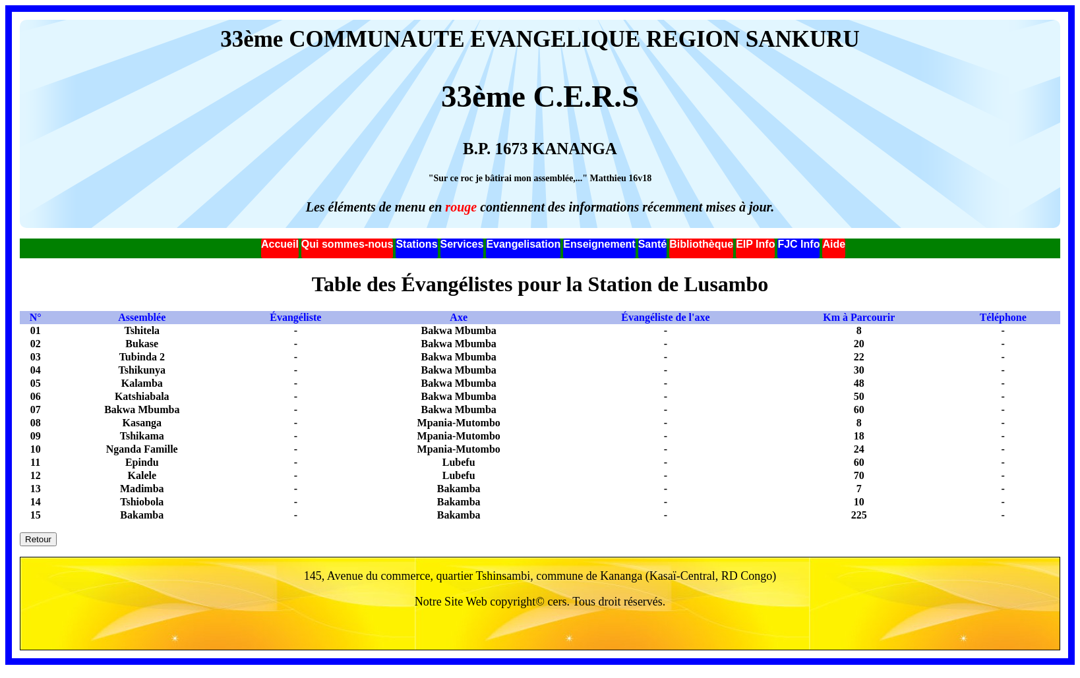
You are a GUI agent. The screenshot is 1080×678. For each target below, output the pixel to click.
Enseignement (599, 244)
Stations (416, 244)
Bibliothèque (701, 244)
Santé (652, 244)
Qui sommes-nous (347, 244)
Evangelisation (523, 244)
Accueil (280, 244)
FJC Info (798, 244)
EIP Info (755, 244)
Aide (833, 244)
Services (462, 244)
